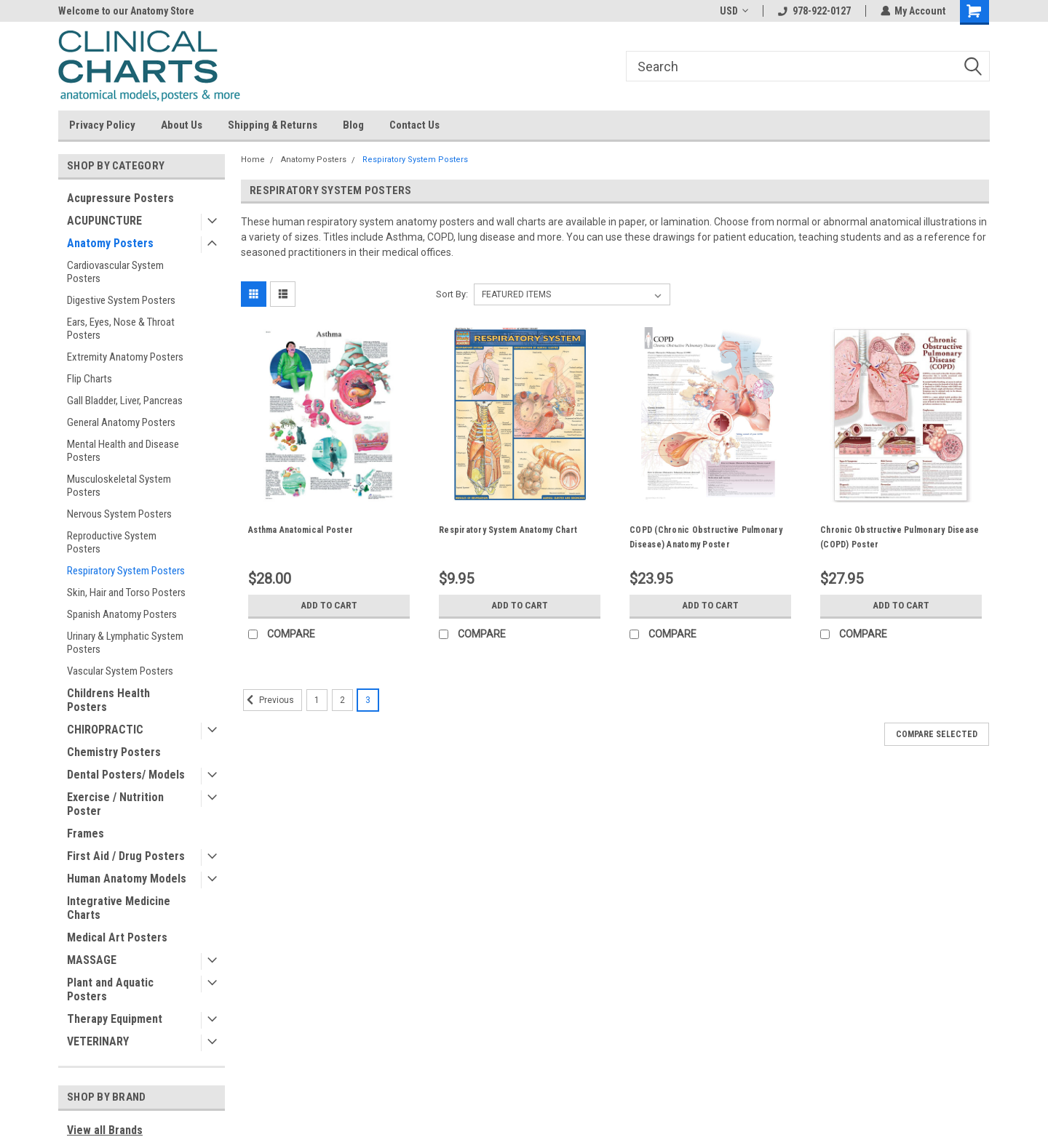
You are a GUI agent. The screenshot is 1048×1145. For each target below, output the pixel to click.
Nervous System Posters (119, 514)
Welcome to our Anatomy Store (126, 11)
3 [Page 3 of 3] (367, 700)
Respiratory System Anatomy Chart (508, 530)
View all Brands (105, 1130)
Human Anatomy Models (126, 878)
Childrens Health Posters (108, 700)
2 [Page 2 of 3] (342, 700)
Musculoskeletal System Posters (119, 486)
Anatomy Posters (110, 243)
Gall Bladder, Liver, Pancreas (125, 400)
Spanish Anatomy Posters (122, 614)
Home (253, 159)
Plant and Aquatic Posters (110, 989)
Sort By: (452, 294)
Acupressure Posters (120, 198)
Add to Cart (329, 605)
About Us (181, 125)
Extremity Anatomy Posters (125, 356)
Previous (268, 700)
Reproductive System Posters (111, 542)
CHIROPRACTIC (105, 729)
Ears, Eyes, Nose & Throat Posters (121, 329)
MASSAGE (91, 960)
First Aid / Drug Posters (126, 856)
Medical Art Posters (117, 937)
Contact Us (414, 125)
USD (733, 11)
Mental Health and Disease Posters (123, 451)
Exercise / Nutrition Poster (115, 804)
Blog (353, 125)
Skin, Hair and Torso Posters (126, 592)
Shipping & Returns (272, 125)
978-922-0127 (813, 11)
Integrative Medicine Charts (118, 908)
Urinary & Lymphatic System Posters (125, 643)
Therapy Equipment (114, 1019)
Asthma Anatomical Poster (300, 530)
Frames (85, 833)
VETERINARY (98, 1041)
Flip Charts (89, 378)
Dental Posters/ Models (126, 775)
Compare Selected (936, 734)
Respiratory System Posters (126, 570)
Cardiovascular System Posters (115, 272)
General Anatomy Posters (121, 422)
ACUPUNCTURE (104, 221)
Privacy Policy (102, 125)
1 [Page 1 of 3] (316, 700)
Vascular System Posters (120, 671)
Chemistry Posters (114, 752)
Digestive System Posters (121, 300)
